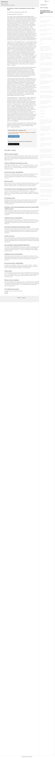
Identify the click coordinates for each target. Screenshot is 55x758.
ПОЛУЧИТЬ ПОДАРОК (13, 136)
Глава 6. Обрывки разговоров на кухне (16, 163)
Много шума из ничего (11, 154)
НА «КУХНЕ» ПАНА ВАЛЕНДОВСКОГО (17, 245)
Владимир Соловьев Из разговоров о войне (17, 226)
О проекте (19, 297)
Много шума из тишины (12, 280)
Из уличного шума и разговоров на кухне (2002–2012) (21, 189)
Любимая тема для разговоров (13, 217)
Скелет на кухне (9, 236)
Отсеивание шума (10, 198)
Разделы (24, 297)
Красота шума (9, 181)
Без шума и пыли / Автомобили (14, 172)
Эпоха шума (8, 271)
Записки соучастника (44, 7)
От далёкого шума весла (12, 289)
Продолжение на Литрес (14, 144)
